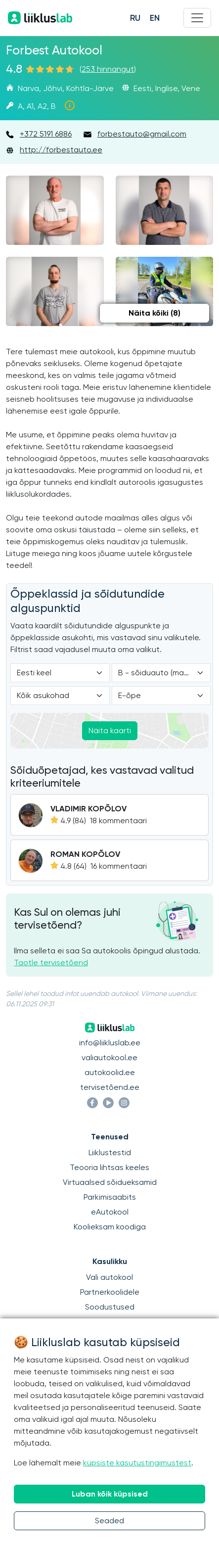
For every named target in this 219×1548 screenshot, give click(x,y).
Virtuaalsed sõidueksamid (110, 1182)
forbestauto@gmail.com (141, 134)
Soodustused (109, 1307)
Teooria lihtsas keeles (109, 1167)
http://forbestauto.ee (61, 149)
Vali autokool (109, 1277)
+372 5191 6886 (46, 134)
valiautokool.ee (109, 1057)
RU (135, 18)
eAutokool (110, 1212)
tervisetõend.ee (109, 1087)
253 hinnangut (108, 69)
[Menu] (197, 18)
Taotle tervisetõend (51, 962)
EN (155, 18)
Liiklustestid (109, 1152)
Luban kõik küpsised (110, 1494)
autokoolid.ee (110, 1072)
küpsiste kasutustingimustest (137, 1462)
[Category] (161, 672)
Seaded (109, 1520)
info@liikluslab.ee (109, 1042)
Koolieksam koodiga (110, 1226)
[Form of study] (161, 695)
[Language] (60, 672)
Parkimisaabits (110, 1197)
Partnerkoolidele (109, 1292)
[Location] (60, 695)
